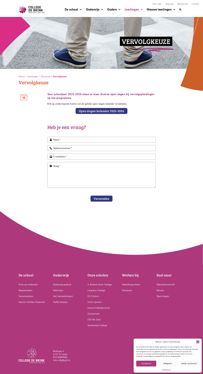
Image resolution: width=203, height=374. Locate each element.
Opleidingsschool (131, 284)
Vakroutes (58, 290)
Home (22, 76)
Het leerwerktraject (63, 296)
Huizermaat (93, 313)
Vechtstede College (97, 325)
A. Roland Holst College (100, 284)
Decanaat (45, 76)
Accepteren (146, 363)
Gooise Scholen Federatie (32, 301)
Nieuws (160, 290)
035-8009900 (60, 357)
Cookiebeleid (166, 369)
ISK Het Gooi (94, 319)
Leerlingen (32, 76)
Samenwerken (26, 296)
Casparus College (96, 290)
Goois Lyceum (95, 301)
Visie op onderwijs (28, 284)
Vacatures (127, 290)
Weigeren (168, 363)
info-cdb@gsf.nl (61, 360)
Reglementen (25, 290)
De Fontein (93, 296)
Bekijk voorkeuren (189, 363)
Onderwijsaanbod (62, 284)
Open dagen (163, 296)
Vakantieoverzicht (166, 284)
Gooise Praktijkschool (99, 307)
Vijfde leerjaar (60, 301)
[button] (198, 342)
